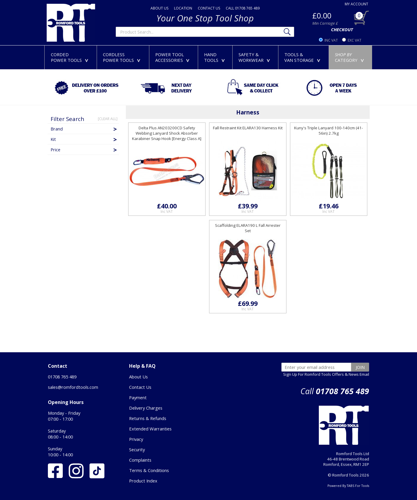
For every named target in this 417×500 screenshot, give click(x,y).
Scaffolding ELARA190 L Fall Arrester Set (247, 228)
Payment (138, 397)
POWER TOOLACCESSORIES (173, 57)
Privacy (136, 439)
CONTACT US (209, 8)
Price (84, 149)
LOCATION (183, 8)
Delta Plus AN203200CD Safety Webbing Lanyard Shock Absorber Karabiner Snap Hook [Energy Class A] (166, 133)
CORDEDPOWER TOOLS (71, 57)
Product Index (143, 481)
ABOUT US (159, 8)
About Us (138, 377)
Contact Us (140, 387)
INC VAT (331, 40)
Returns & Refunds (147, 418)
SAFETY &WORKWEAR (255, 57)
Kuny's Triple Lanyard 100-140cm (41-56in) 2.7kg (328, 130)
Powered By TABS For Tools (348, 486)
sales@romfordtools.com (73, 387)
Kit (84, 139)
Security (137, 449)
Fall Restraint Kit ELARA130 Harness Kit (248, 127)
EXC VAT (354, 40)
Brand (84, 129)
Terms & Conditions (149, 470)
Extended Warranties (150, 429)
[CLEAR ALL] (107, 118)
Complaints (140, 460)
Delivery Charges (145, 408)
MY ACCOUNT (356, 4)
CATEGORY (350, 57)
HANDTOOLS (215, 57)
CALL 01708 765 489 (243, 8)
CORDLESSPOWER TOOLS (123, 57)
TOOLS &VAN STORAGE (303, 57)
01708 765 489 (62, 377)
